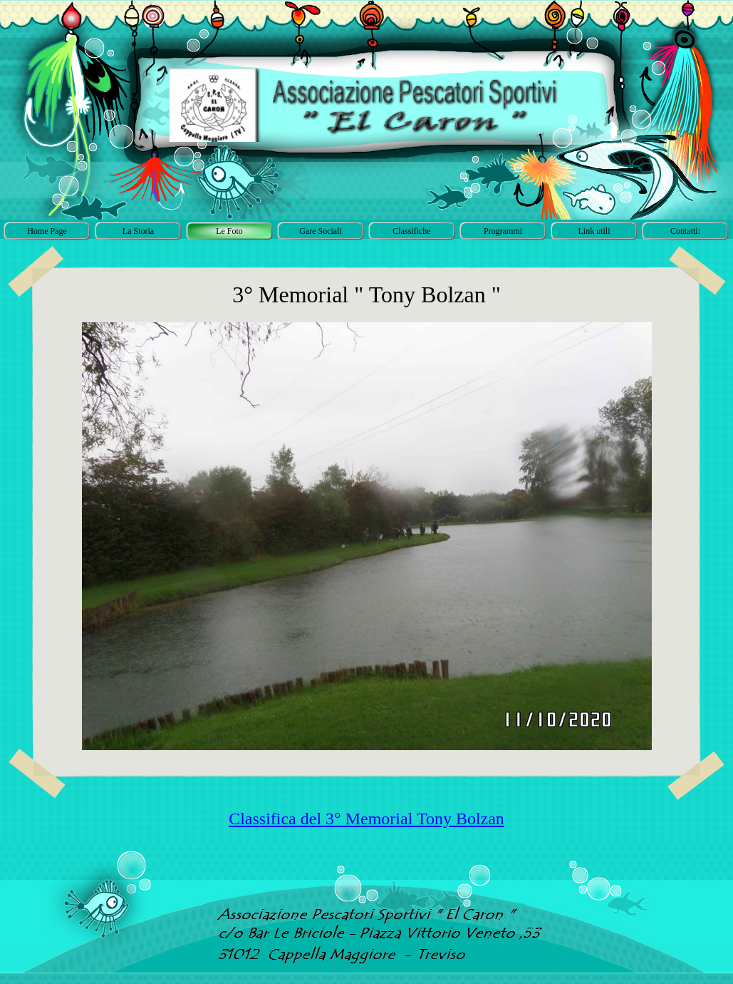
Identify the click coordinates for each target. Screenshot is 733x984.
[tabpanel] (367, 819)
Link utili (594, 231)
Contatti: (685, 231)
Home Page (47, 231)
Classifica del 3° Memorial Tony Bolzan (366, 818)
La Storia (138, 231)
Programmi (503, 231)
